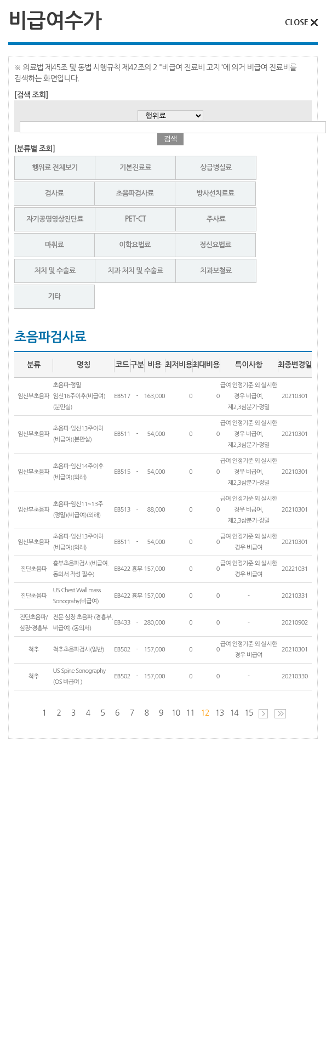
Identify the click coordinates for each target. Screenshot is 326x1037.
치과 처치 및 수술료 (135, 270)
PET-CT (135, 219)
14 (234, 713)
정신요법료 (215, 244)
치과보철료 (216, 270)
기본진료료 (135, 167)
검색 (170, 138)
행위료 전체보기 (55, 167)
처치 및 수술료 (54, 270)
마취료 (54, 244)
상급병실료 (216, 167)
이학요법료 (135, 244)
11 (190, 713)
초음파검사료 (134, 193)
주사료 (216, 219)
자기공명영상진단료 (54, 219)
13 (219, 713)
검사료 (54, 193)
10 (175, 713)
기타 (54, 296)
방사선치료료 (215, 193)
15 (248, 713)
